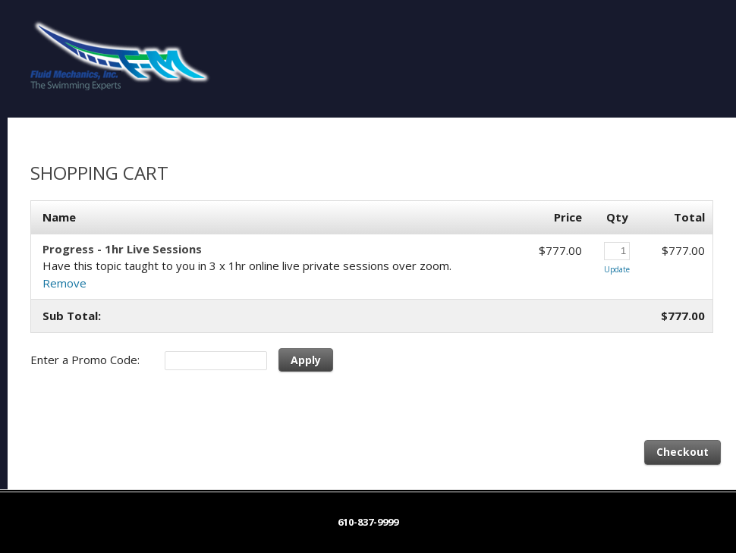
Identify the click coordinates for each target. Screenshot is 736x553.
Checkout (682, 452)
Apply (306, 360)
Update (617, 269)
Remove (64, 283)
